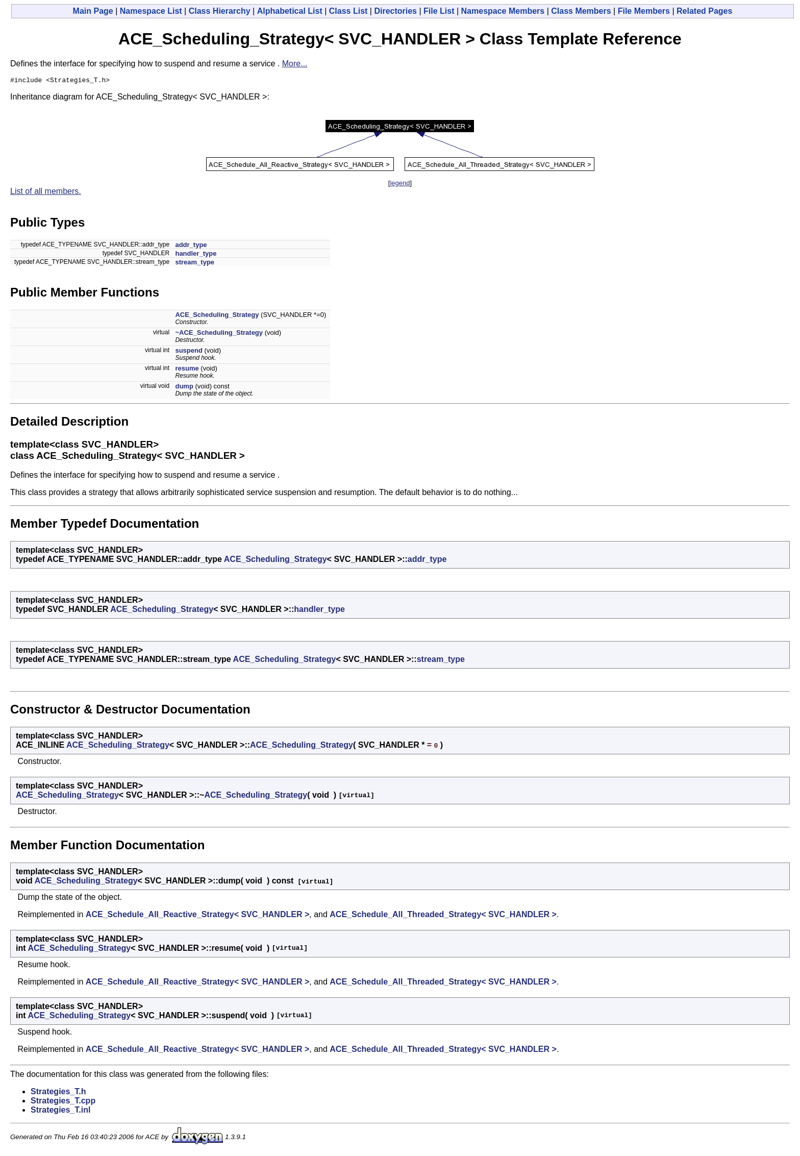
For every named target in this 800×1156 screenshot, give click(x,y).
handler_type (195, 255)
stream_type (194, 263)
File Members (644, 11)
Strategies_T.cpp (63, 1102)
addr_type (191, 246)
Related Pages (704, 11)
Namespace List (151, 11)
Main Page (93, 11)
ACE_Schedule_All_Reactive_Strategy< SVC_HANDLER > (197, 916)
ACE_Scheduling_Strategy (217, 316)
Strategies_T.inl (60, 1111)
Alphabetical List (289, 11)
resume (186, 370)
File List (438, 11)
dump (184, 387)
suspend (188, 352)
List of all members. (45, 192)
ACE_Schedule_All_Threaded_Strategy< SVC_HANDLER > (443, 916)
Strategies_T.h (58, 1093)
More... (295, 63)
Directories (395, 11)
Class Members (581, 11)
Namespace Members (503, 11)
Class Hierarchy (220, 11)
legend (400, 184)
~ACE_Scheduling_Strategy (219, 334)
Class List (348, 11)
